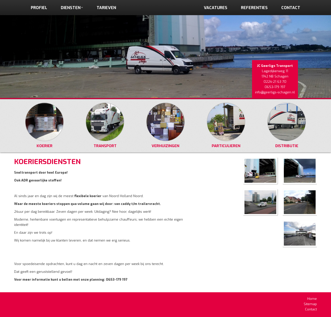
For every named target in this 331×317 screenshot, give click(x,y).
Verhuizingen (165, 125)
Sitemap (310, 304)
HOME (160, 17)
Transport (105, 125)
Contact (311, 309)
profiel (39, 7)
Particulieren (226, 125)
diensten (72, 7)
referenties (254, 7)
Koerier (44, 125)
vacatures (215, 7)
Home (312, 299)
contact (290, 7)
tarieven (106, 7)
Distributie (287, 125)
